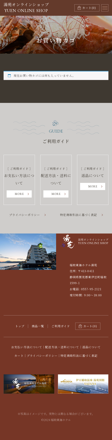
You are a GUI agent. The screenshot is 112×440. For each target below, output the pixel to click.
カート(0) (90, 326)
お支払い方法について (26, 347)
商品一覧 (38, 326)
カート (19, 356)
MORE (19, 194)
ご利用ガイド (60, 326)
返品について (91, 347)
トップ (20, 326)
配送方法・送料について (62, 347)
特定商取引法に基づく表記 (78, 214)
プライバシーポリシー (24, 214)
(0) (89, 8)
